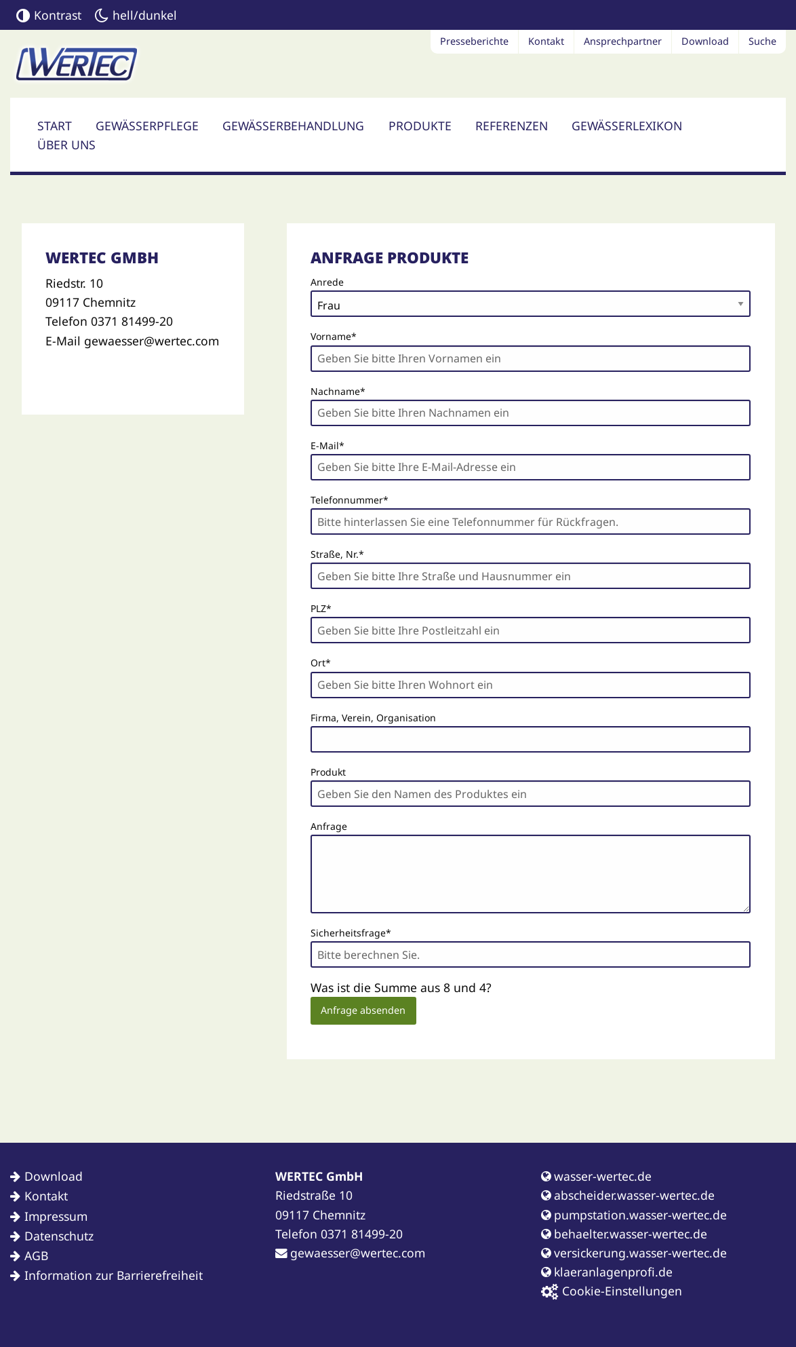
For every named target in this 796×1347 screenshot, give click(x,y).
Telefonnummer (350, 498)
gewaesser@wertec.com (350, 1253)
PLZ (333, 607)
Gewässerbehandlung (293, 125)
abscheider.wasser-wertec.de (628, 1195)
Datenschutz (59, 1236)
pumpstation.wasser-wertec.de (634, 1215)
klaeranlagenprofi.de (607, 1272)
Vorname (334, 335)
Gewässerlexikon (627, 125)
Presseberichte (474, 41)
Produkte (420, 125)
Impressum (55, 1216)
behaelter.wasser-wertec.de (624, 1234)
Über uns (66, 144)
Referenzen (511, 125)
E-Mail (333, 444)
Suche (762, 41)
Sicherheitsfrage (351, 931)
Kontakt (546, 41)
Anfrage (329, 826)
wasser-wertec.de (596, 1176)
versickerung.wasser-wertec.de (634, 1253)
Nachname (338, 390)
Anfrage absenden (363, 1010)
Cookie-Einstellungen (611, 1291)
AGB (36, 1255)
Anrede (327, 282)
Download (705, 41)
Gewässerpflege (147, 125)
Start (54, 125)
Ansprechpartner (623, 41)
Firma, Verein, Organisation (373, 717)
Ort (333, 661)
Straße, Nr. (337, 553)
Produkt (328, 771)
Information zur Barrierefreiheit (113, 1275)
